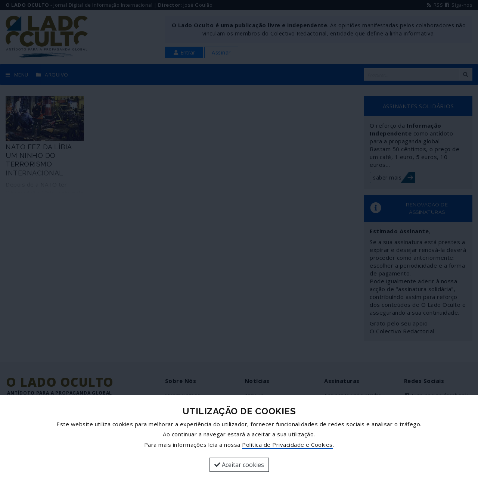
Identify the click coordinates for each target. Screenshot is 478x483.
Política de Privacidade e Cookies (287, 444)
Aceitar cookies (239, 465)
